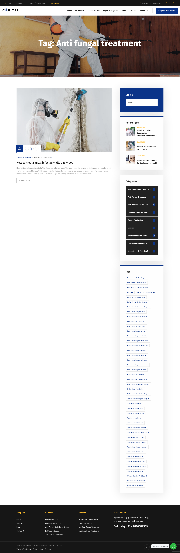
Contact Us (20, 531)
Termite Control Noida (134, 418)
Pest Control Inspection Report (137, 360)
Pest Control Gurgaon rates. (136, 326)
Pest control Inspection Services (137, 365)
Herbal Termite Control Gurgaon (137, 302)
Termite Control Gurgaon (135, 408)
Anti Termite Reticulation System (57, 527)
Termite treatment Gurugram (136, 466)
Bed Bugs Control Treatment (89, 527)
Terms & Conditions (24, 549)
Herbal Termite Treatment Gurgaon (138, 307)
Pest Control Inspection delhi (136, 336)
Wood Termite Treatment (135, 486)
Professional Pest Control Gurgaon (138, 394)
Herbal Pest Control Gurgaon (146, 292)
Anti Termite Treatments (54, 535)
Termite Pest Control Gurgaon (136, 442)
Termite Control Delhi (134, 403)
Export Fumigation (85, 523)
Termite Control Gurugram (135, 413)
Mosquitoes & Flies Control (88, 519)
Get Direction (55, 3)
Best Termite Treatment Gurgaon (137, 287)
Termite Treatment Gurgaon (136, 461)
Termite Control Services (135, 423)
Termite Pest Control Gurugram (137, 447)
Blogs (19, 527)
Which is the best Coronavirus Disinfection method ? (146, 133)
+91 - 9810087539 (17, 3)
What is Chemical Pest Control (137, 476)
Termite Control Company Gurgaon (138, 399)
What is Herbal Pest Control (136, 481)
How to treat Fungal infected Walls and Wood (45, 162)
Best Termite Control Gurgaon (136, 278)
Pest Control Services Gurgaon (137, 379)
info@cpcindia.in (39, 3)
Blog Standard (82, 53)
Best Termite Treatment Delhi (136, 283)
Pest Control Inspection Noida (136, 355)
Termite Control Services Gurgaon (138, 432)
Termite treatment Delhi (135, 457)
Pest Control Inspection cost (136, 331)
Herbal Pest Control (52, 519)
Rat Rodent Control (52, 531)
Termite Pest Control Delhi (135, 437)
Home (72, 53)
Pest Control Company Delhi (136, 312)
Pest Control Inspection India (136, 350)
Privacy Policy (38, 549)
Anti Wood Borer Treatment (89, 531)
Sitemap (48, 549)
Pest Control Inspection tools (136, 370)
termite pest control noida (135, 452)
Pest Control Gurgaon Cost (135, 321)
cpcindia (130, 292)
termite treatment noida (135, 471)
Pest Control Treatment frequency (138, 384)
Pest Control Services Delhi (136, 374)
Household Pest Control (53, 523)
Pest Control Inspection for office (137, 341)
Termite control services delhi (136, 428)
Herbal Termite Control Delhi (136, 297)
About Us (20, 523)
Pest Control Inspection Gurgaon (137, 345)
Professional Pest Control (135, 389)
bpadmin (37, 157)
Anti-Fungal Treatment (24, 157)
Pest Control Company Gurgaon (137, 316)
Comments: (48, 157)
